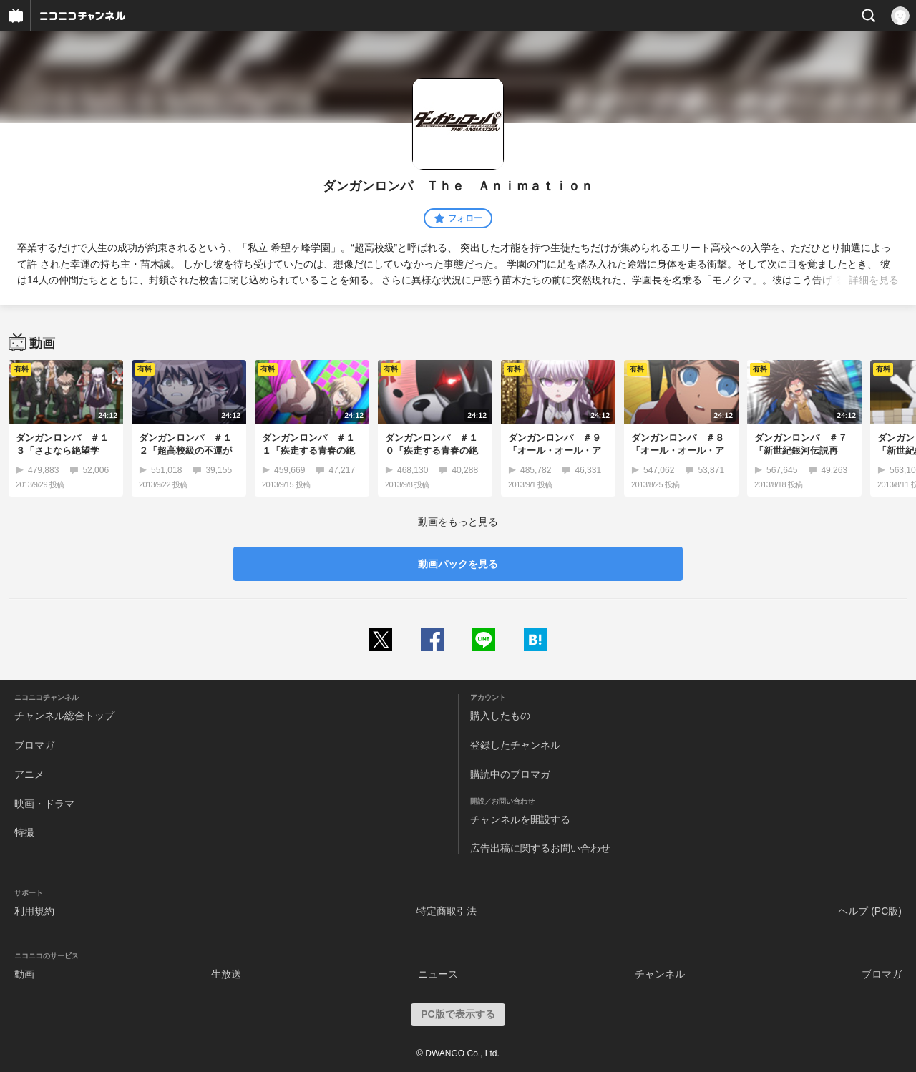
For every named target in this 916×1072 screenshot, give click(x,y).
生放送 (226, 974)
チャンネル (660, 974)
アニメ (29, 774)
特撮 (24, 832)
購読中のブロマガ (510, 774)
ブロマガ (34, 745)
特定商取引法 (446, 911)
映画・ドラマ (44, 803)
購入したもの (500, 715)
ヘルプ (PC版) (870, 911)
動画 (24, 974)
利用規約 (34, 911)
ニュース (438, 974)
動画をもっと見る (458, 521)
